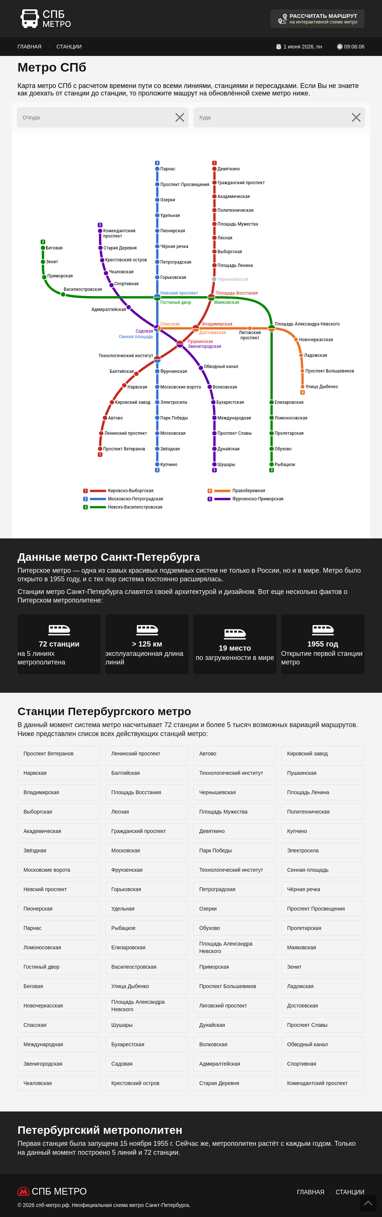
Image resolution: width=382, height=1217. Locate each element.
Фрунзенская (127, 870)
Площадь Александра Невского (226, 947)
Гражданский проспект (139, 831)
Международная (43, 1044)
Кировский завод (307, 754)
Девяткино (212, 831)
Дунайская (212, 1025)
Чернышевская (217, 792)
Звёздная (35, 850)
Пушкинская (302, 773)
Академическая (42, 831)
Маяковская (301, 947)
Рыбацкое (124, 928)
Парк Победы (215, 850)
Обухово (209, 928)
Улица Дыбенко (130, 986)
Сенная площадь (308, 870)
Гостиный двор (41, 967)
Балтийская (126, 773)
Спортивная (301, 1064)
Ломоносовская (42, 947)
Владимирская (41, 792)
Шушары (122, 1025)
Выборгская (38, 812)
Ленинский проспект (136, 754)
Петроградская (217, 889)
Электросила (303, 850)
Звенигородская (43, 1064)
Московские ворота (47, 870)
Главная (29, 47)
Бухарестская (128, 1044)
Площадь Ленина (308, 792)
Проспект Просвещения (316, 909)
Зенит (294, 967)
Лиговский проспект (223, 1006)
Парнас (32, 928)
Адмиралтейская (219, 1064)
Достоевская (302, 1006)
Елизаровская (128, 947)
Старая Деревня (219, 1083)
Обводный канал (307, 1044)
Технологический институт (231, 773)
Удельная (123, 909)
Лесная (120, 812)
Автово (207, 754)
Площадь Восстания (136, 792)
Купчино (297, 831)
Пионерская (38, 909)
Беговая (33, 986)
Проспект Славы (307, 1025)
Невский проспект (45, 889)
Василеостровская (134, 967)
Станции (69, 47)
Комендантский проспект (317, 1083)
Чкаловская (38, 1083)
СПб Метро (59, 1191)
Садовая (122, 1064)
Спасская (35, 1025)
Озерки (208, 909)
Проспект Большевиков (227, 986)
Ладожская (300, 986)
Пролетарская (304, 928)
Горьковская (126, 889)
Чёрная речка (303, 889)
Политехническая (308, 812)
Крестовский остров (136, 1083)
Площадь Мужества (223, 812)
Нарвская (35, 773)
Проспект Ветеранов (48, 754)
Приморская (214, 967)
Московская (126, 850)
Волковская (213, 1044)
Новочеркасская (43, 1006)
